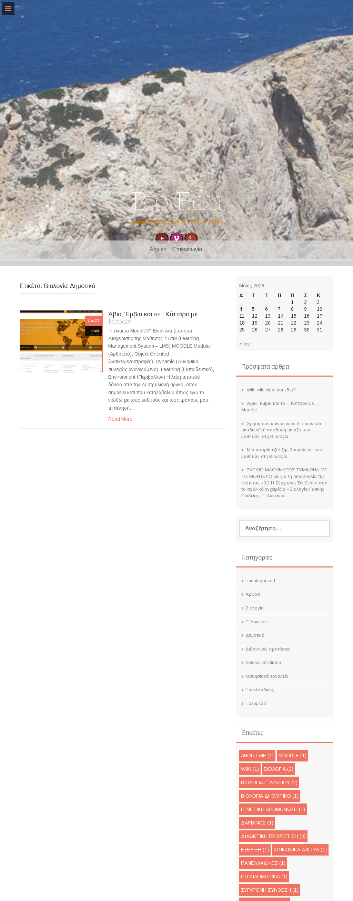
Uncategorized (260, 580)
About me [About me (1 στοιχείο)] (257, 755)
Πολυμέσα (255, 703)
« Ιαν (244, 344)
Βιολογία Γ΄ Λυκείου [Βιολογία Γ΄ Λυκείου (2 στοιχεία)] (269, 782)
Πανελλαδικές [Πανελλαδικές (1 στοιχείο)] (263, 863)
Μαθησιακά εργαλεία (267, 676)
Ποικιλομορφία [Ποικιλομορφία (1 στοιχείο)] (264, 876)
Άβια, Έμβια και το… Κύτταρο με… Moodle (155, 317)
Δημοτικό (254, 635)
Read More (120, 419)
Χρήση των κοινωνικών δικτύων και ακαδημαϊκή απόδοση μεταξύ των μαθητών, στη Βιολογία (281, 430)
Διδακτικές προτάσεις (267, 649)
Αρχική (158, 249)
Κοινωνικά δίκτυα (263, 662)
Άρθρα (252, 594)
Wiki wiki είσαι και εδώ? (271, 389)
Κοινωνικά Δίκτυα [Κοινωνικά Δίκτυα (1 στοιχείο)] (300, 849)
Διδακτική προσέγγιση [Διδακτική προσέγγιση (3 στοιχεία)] (273, 836)
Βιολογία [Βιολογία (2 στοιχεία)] (278, 769)
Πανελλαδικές (259, 689)
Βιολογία (254, 608)
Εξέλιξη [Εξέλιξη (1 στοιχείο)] (255, 849)
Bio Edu (176, 201)
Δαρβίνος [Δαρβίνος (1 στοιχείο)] (257, 823)
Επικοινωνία (187, 249)
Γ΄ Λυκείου (256, 621)
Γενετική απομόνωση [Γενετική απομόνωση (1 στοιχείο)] (273, 809)
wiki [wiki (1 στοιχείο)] (250, 769)
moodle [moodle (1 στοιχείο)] (292, 755)
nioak (95, 331)
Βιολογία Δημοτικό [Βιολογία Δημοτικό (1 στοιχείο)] (270, 796)
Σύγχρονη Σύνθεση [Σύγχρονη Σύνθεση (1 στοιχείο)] (270, 890)
